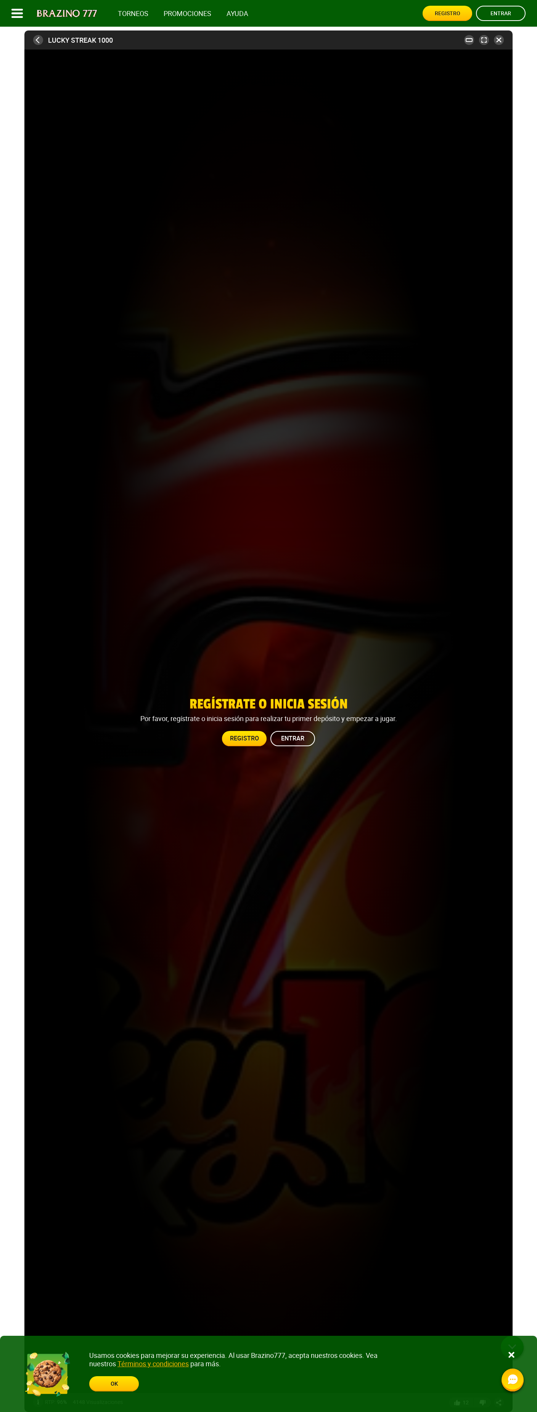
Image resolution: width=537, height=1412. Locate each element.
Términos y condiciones (153, 1363)
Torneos (133, 14)
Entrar (500, 13)
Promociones (187, 14)
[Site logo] (67, 13)
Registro (447, 13)
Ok (114, 1383)
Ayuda (237, 14)
